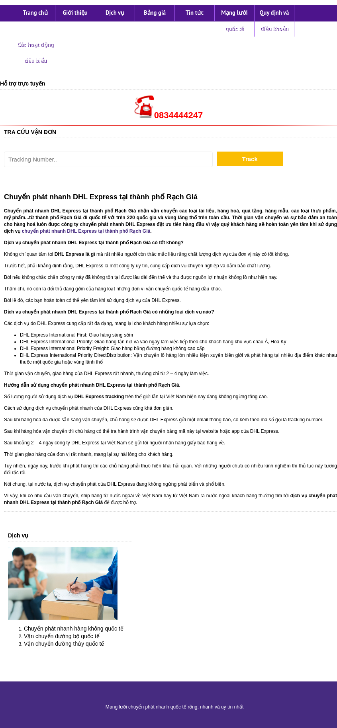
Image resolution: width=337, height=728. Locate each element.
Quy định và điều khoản (274, 20)
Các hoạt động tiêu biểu (36, 52)
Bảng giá (155, 12)
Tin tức (195, 12)
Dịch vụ (115, 12)
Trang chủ (35, 12)
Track (250, 159)
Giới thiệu (75, 12)
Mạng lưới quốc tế (234, 20)
